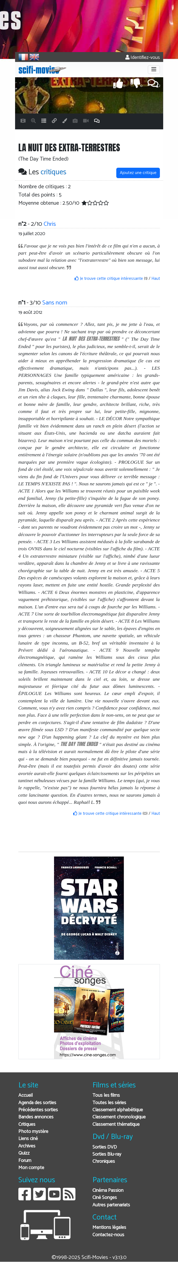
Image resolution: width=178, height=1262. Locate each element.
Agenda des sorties (37, 1103)
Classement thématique (116, 1125)
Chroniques (103, 1162)
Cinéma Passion (107, 1191)
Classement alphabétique (117, 1110)
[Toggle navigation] (154, 69)
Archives (26, 1146)
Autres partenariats (111, 1205)
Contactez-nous (108, 1235)
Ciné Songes (104, 1198)
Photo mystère (33, 1132)
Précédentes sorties (38, 1110)
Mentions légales (109, 1228)
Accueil (25, 1095)
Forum (24, 1161)
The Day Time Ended (79, 744)
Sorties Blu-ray (106, 1154)
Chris (50, 224)
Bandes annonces (35, 1117)
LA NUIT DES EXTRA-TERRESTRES (91, 338)
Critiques (26, 1125)
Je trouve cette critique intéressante (109, 278)
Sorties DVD (104, 1147)
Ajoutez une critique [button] (138, 172)
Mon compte (31, 1168)
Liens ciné (28, 1139)
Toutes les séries (109, 1103)
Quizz (24, 1153)
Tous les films (106, 1095)
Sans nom (54, 303)
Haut (155, 278)
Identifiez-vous (142, 58)
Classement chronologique (119, 1117)
